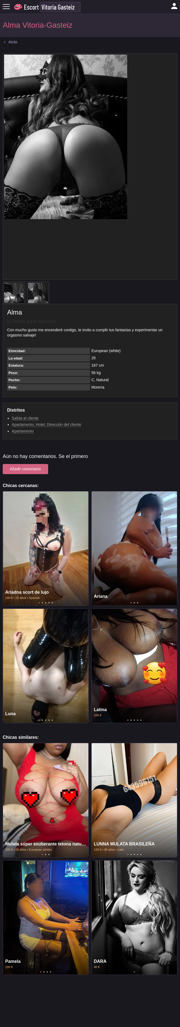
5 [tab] (52, 602)
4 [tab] (49, 602)
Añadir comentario (25, 469)
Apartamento (23, 431)
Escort (31, 7)
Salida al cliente (25, 418)
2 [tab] (42, 602)
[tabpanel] (45, 548)
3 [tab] (45, 602)
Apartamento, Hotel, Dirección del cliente (46, 424)
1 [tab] (39, 602)
